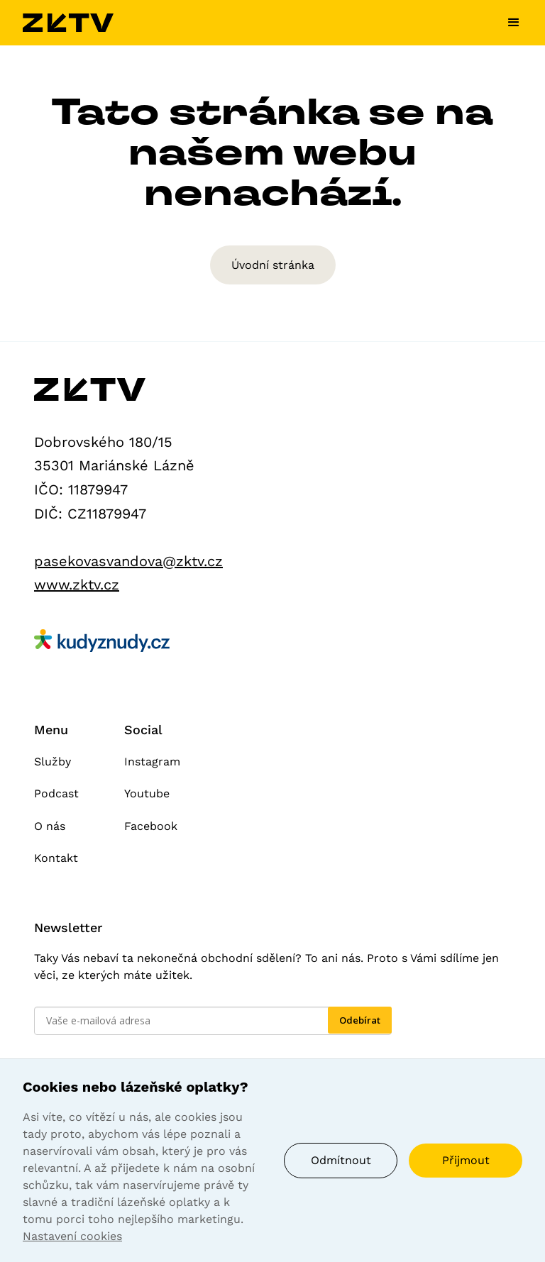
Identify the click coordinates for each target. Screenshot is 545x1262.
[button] (508, 22)
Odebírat (359, 1020)
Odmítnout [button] (341, 1160)
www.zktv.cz (76, 584)
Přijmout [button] (466, 1160)
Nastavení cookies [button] (72, 1236)
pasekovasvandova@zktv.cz (128, 561)
